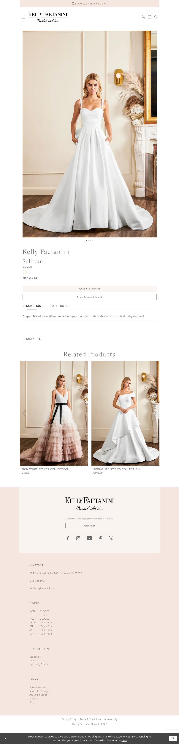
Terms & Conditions (90, 719)
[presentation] (54, 413)
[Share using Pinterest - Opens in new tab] (40, 339)
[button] (23, 17)
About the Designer (40, 691)
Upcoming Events (38, 664)
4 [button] (92, 240)
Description (32, 306)
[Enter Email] (89, 525)
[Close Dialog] (5, 738)
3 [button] (90, 240)
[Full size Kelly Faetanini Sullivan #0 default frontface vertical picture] (89, 134)
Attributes (60, 306)
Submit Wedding (38, 687)
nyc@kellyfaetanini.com (42, 588)
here (124, 740)
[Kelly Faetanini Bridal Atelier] (47, 17)
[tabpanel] (89, 134)
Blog (31, 702)
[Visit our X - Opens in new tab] (111, 538)
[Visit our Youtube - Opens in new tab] (89, 538)
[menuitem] (23, 17)
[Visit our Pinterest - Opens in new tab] (100, 538)
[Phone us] (143, 16)
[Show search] (156, 16)
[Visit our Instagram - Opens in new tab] (78, 538)
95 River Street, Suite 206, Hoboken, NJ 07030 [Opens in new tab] (55, 573)
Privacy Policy (69, 719)
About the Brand (38, 695)
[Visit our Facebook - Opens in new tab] (68, 538)
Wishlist (33, 698)
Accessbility (110, 719)
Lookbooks (35, 657)
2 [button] (88, 240)
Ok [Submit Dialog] (173, 738)
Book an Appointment (89, 297)
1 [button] (86, 240)
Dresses (33, 660)
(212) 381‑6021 (37, 580)
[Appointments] (149, 16)
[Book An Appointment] (89, 3)
